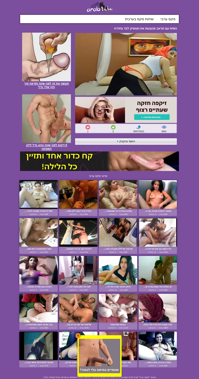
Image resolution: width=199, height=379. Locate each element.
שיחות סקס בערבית (139, 19)
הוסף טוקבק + (126, 141)
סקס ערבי (168, 19)
